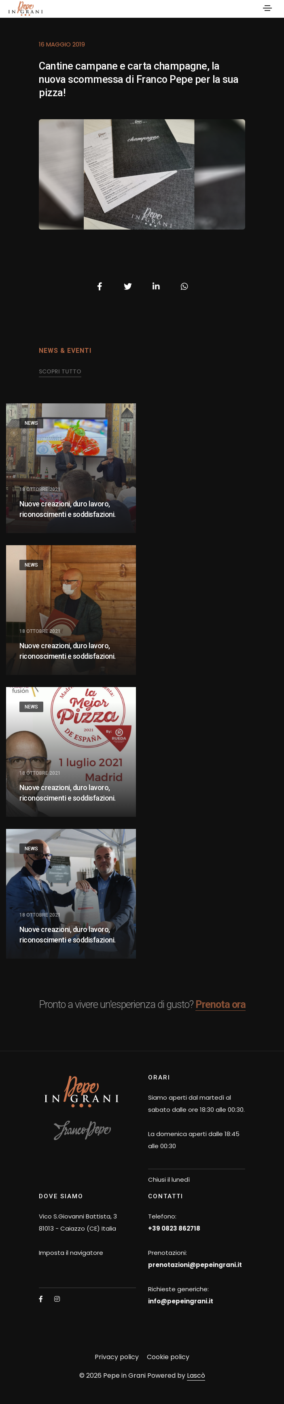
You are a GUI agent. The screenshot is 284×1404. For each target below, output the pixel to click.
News (31, 423)
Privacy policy (117, 1357)
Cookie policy (168, 1357)
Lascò (196, 1375)
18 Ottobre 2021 (40, 489)
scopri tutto (60, 371)
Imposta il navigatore (71, 1252)
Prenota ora (220, 1004)
